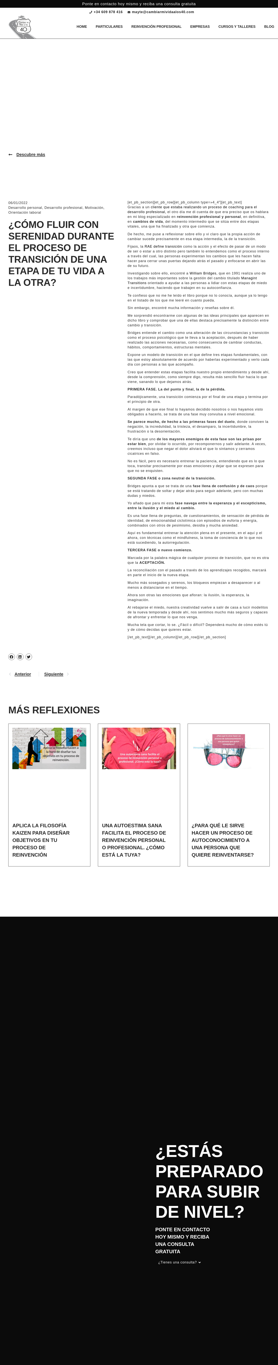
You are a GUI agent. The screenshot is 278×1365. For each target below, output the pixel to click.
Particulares (109, 27)
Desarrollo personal (25, 208)
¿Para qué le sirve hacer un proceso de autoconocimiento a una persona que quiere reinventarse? (223, 840)
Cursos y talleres (237, 27)
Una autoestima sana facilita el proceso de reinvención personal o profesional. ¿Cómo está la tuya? (134, 840)
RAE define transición (163, 246)
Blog (269, 27)
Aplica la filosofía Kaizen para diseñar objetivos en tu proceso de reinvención (41, 840)
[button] (11, 657)
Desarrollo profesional (63, 208)
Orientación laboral (24, 212)
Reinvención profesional (156, 27)
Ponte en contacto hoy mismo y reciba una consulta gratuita (139, 4)
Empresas (200, 27)
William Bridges (203, 273)
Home (82, 27)
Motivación (94, 208)
